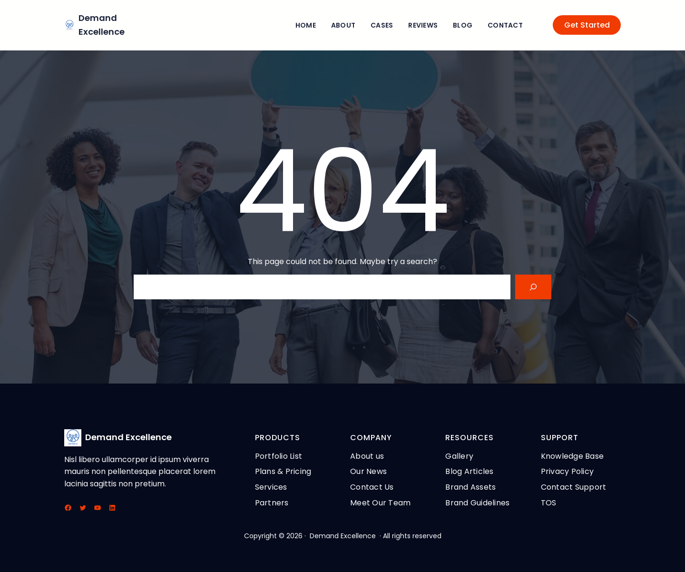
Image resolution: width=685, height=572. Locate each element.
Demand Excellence (128, 437)
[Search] (533, 287)
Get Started (587, 25)
